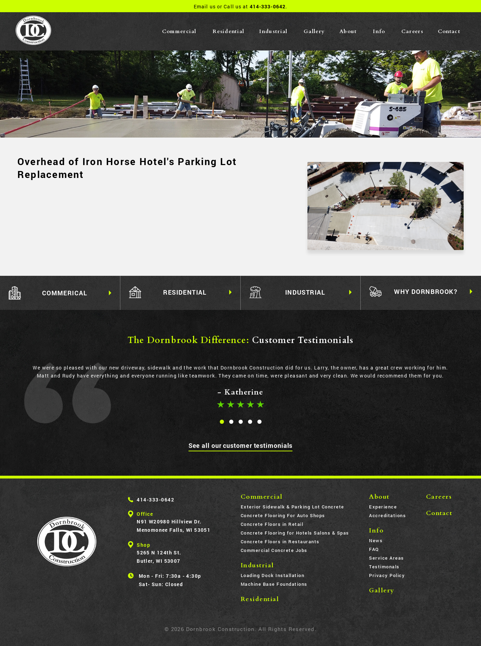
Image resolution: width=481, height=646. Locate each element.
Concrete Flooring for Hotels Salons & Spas (295, 533)
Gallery (314, 31)
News (376, 540)
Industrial (273, 31)
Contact (449, 31)
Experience (383, 507)
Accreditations (387, 515)
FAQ (374, 549)
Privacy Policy (387, 575)
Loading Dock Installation (273, 575)
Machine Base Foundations (274, 584)
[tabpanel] (240, 384)
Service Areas (386, 558)
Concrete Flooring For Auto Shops (283, 515)
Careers (412, 31)
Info (379, 31)
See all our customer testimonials (241, 445)
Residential (228, 31)
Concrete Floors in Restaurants (280, 541)
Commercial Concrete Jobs (274, 550)
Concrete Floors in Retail (272, 524)
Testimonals (384, 566)
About (348, 31)
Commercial (179, 31)
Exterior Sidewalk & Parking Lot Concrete (292, 507)
